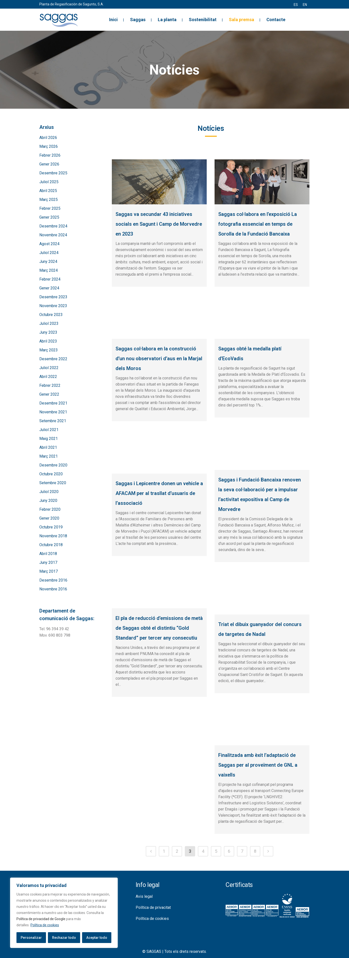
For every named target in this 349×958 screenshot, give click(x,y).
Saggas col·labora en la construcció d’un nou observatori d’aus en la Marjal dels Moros (159, 358)
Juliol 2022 (48, 367)
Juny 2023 (48, 332)
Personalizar (31, 938)
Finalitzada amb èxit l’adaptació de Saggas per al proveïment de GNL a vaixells (257, 765)
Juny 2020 (48, 500)
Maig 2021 (48, 438)
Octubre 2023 (51, 314)
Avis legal (144, 896)
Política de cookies (44, 925)
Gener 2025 (49, 217)
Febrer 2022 (49, 385)
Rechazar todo (64, 938)
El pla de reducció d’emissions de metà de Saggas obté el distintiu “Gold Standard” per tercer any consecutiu (159, 628)
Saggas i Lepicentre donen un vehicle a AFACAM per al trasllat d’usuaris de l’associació (159, 493)
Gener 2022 (49, 394)
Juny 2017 (48, 562)
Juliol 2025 (48, 182)
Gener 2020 (49, 518)
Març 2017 (48, 571)
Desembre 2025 (53, 173)
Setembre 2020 (52, 482)
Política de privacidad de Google (40, 919)
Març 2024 (48, 270)
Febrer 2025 (49, 208)
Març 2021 (48, 456)
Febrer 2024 (49, 279)
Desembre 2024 (53, 226)
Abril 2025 (48, 190)
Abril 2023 (48, 341)
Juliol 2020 (48, 491)
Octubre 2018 (51, 544)
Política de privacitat (153, 907)
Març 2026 (48, 146)
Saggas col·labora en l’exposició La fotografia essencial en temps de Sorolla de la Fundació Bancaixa (257, 224)
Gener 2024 (49, 288)
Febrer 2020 (49, 509)
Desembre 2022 (53, 359)
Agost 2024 (49, 243)
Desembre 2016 (53, 580)
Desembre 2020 (53, 465)
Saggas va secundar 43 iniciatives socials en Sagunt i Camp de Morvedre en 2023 (159, 224)
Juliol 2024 (48, 252)
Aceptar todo (96, 938)
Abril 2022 (48, 376)
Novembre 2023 (53, 305)
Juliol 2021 (48, 429)
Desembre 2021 (53, 403)
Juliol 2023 (48, 323)
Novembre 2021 (53, 412)
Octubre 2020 (51, 474)
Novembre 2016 (53, 589)
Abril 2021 (48, 447)
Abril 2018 (48, 553)
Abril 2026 (48, 137)
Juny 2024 (48, 261)
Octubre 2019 (51, 527)
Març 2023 (48, 350)
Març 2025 (48, 199)
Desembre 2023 (53, 297)
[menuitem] (295, 4)
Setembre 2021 (52, 421)
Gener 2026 (49, 164)
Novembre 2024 (53, 235)
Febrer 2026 (49, 155)
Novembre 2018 (53, 536)
